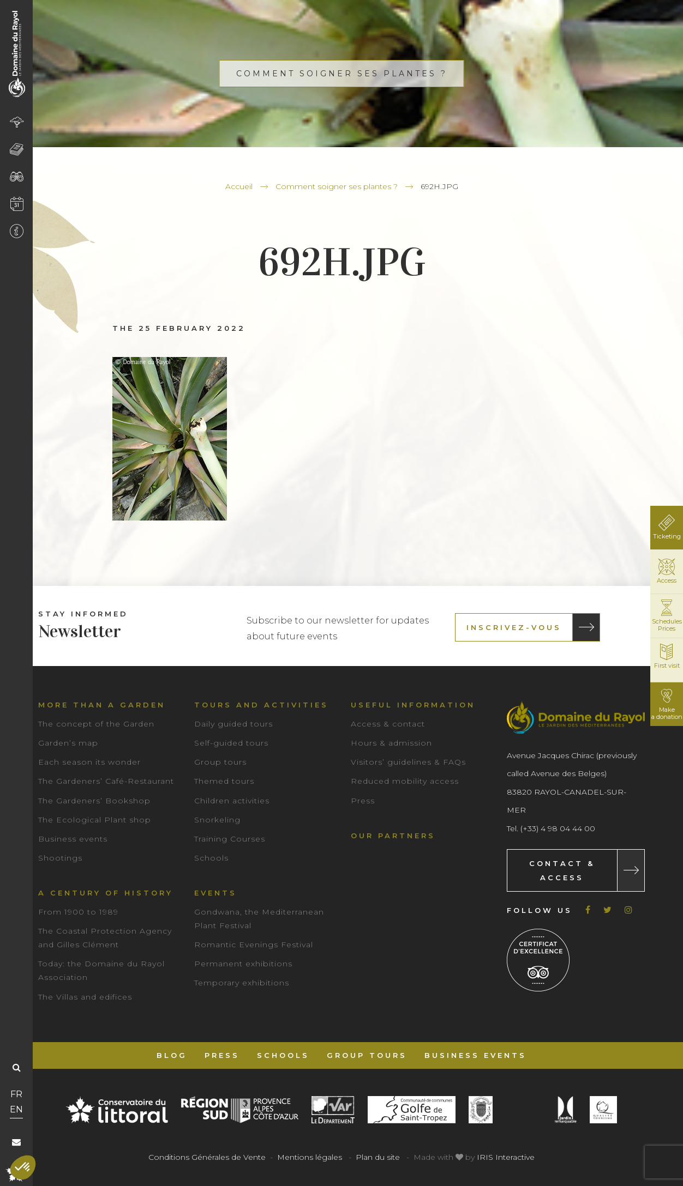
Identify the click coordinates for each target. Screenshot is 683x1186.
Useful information (413, 704)
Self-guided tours (231, 743)
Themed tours (224, 781)
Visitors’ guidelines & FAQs (408, 762)
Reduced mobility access (405, 781)
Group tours (220, 762)
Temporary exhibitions (241, 983)
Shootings (60, 858)
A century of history (105, 892)
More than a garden (101, 704)
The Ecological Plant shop (94, 820)
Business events (72, 839)
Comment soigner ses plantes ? (336, 186)
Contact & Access (562, 870)
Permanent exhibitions (243, 964)
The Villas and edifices (85, 997)
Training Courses (229, 839)
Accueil (239, 186)
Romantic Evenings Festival (253, 944)
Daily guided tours (233, 724)
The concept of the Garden (96, 724)
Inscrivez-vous (513, 627)
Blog (172, 1055)
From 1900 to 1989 (78, 912)
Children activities (231, 801)
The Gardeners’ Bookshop (94, 801)
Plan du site (378, 1157)
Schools (211, 858)
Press (363, 801)
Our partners (393, 835)
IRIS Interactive (506, 1157)
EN (16, 1109)
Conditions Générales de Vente (207, 1157)
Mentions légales (309, 1157)
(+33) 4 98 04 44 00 (557, 828)
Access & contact (388, 724)
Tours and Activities (261, 704)
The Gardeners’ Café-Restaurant (106, 781)
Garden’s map (68, 743)
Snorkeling (217, 820)
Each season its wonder (89, 762)
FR (16, 1094)
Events (215, 892)
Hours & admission (391, 743)
